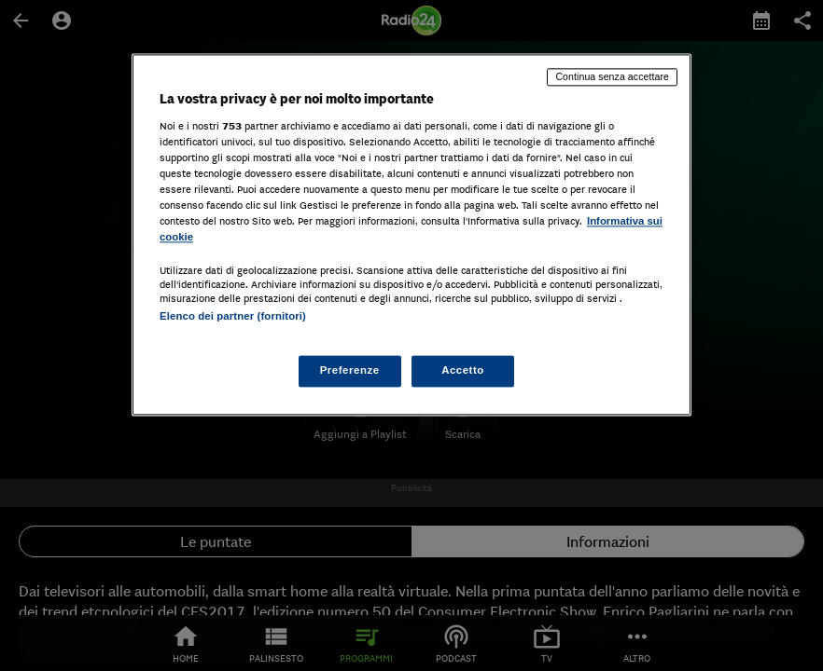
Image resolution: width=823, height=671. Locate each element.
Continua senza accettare (612, 76)
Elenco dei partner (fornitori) (233, 316)
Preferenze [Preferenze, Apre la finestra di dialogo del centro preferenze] (350, 371)
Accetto (462, 371)
